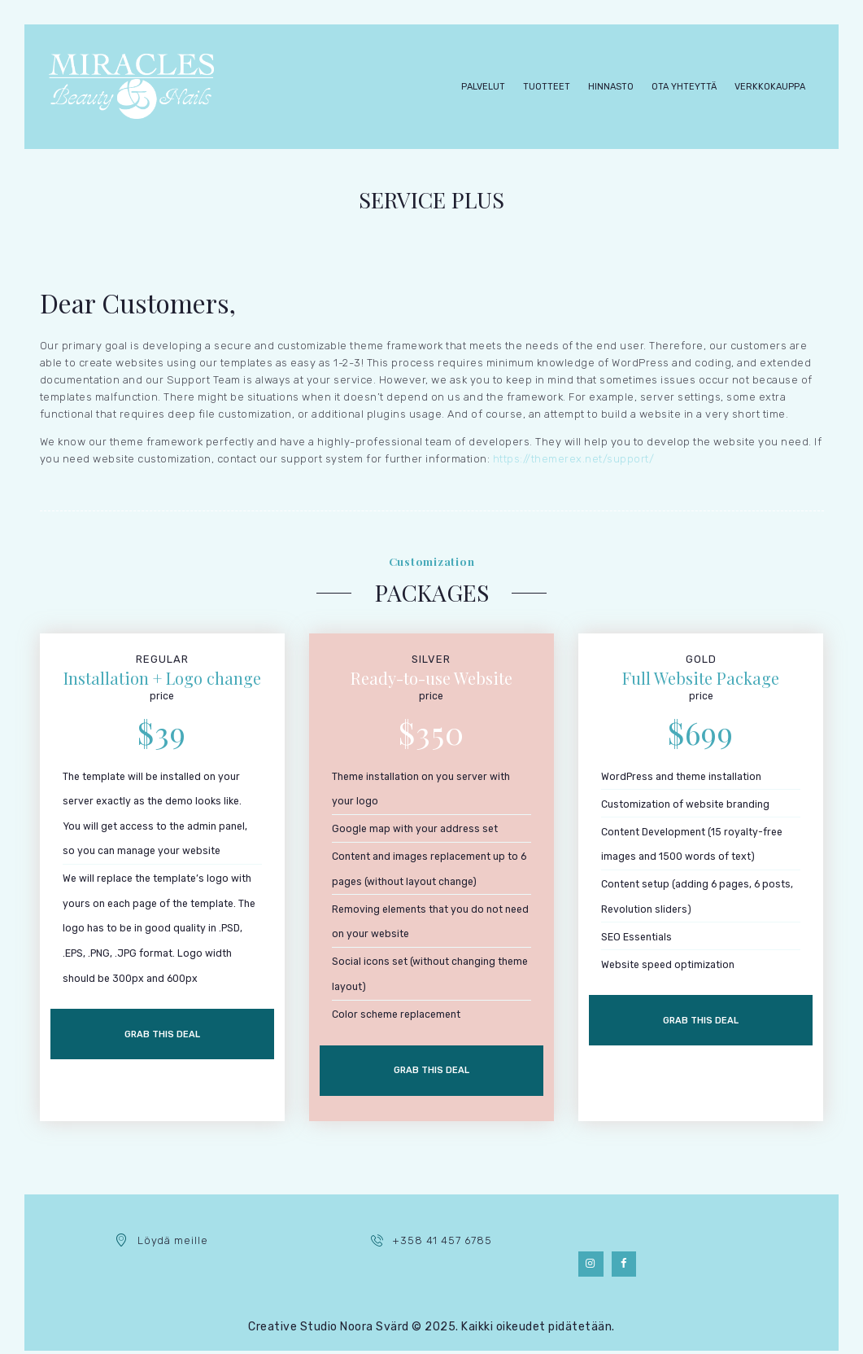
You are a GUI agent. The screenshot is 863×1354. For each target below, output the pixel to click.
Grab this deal (162, 1036)
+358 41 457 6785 (442, 1244)
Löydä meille (172, 1244)
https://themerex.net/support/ (574, 459)
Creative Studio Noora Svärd (328, 1330)
